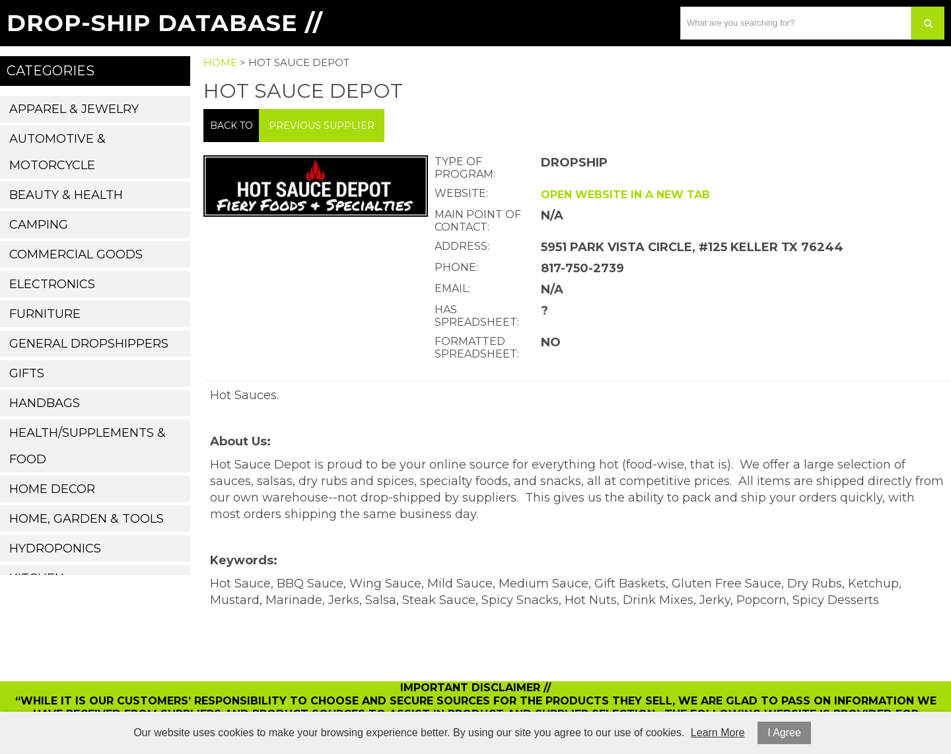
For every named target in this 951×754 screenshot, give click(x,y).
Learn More (718, 732)
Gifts (26, 373)
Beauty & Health (66, 195)
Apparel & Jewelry (74, 109)
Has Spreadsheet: (477, 315)
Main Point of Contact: (478, 220)
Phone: (456, 267)
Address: (462, 246)
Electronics (52, 284)
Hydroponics (55, 548)
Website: (461, 193)
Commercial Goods (76, 254)
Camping (38, 224)
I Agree (784, 732)
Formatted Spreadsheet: (477, 347)
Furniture (45, 314)
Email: (452, 288)
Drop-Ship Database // (165, 23)
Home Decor (52, 489)
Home (220, 62)
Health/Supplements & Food (87, 446)
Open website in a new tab (625, 194)
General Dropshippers (88, 343)
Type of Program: (465, 167)
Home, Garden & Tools (86, 518)
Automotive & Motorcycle (57, 152)
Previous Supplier (321, 126)
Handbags (44, 403)
